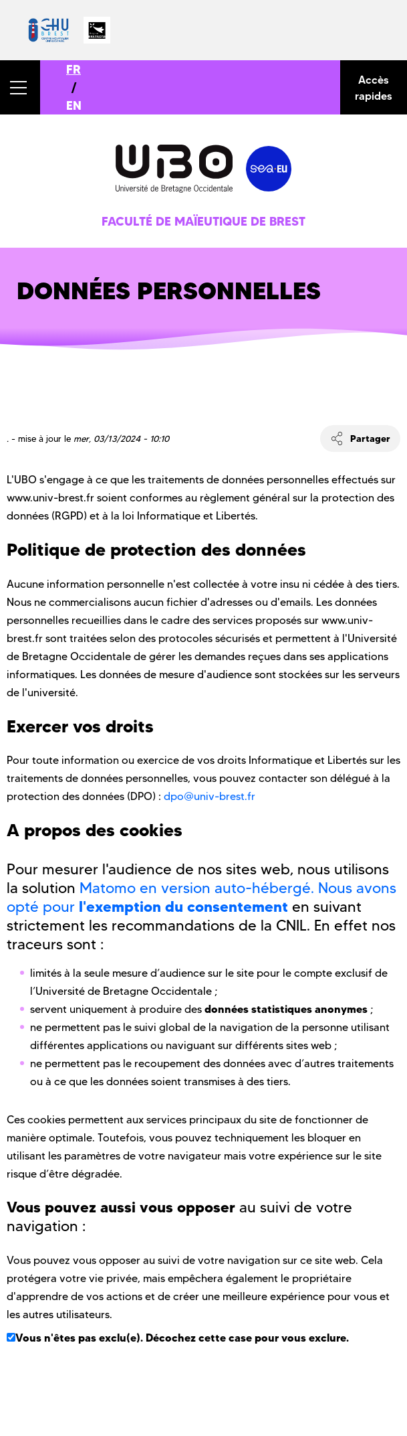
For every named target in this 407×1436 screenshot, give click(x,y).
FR (73, 69)
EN (74, 105)
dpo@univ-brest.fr (209, 796)
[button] (20, 87)
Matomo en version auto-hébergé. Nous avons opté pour (201, 897)
